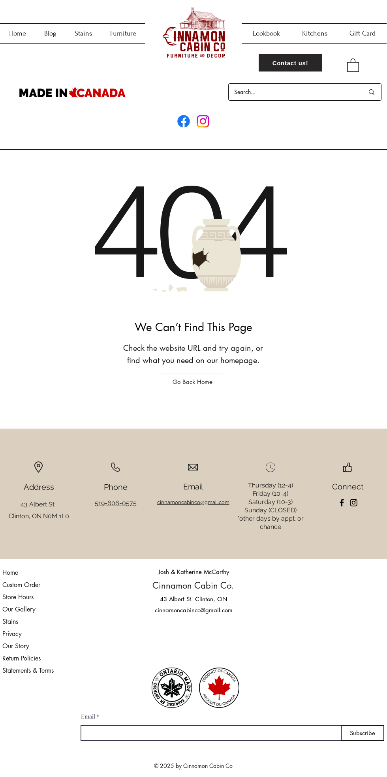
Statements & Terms (28, 670)
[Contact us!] (290, 62)
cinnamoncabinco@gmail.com (194, 610)
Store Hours (18, 597)
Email (88, 716)
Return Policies (21, 658)
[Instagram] (203, 121)
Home (10, 572)
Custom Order (21, 585)
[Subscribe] (362, 733)
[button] (353, 65)
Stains (10, 621)
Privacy (12, 634)
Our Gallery (19, 609)
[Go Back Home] (192, 382)
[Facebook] (183, 121)
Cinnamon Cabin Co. (193, 585)
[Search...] (289, 92)
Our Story (15, 646)
